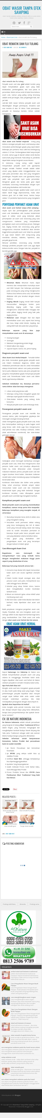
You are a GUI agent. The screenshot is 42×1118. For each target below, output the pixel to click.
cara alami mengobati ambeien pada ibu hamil (18, 1079)
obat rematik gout (17, 1067)
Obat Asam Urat (12, 37)
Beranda (23, 904)
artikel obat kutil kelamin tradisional (24, 971)
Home (3, 37)
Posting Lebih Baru (9, 904)
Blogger (18, 1095)
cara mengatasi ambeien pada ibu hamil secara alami (20, 1047)
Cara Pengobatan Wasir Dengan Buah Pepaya (24, 984)
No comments (22, 47)
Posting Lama (34, 904)
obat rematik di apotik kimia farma (23, 1035)
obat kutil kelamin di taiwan (21, 1023)
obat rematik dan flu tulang (20, 44)
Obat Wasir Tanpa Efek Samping (22, 10)
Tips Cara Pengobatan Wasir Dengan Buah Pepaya (24, 1010)
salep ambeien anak (8, 1057)
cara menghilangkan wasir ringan (23, 997)
